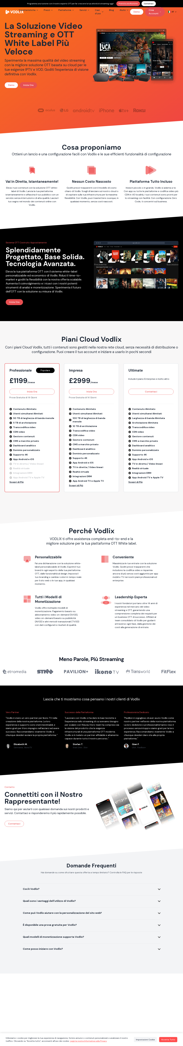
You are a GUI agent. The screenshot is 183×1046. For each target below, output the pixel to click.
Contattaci (149, 3)
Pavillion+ (141, 747)
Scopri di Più (16, 482)
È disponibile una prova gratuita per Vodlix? (50, 925)
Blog (111, 10)
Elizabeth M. (20, 744)
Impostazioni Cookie (144, 1039)
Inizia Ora (28, 85)
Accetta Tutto (168, 1039)
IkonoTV (28, 747)
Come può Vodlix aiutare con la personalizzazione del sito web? (62, 913)
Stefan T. (78, 744)
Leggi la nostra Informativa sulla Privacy (88, 1041)
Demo (137, 11)
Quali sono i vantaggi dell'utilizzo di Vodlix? (49, 901)
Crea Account (155, 12)
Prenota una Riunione (128, 3)
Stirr (86, 747)
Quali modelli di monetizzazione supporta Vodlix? (53, 937)
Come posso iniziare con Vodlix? (43, 949)
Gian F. (135, 744)
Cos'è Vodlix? (31, 889)
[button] (32, 482)
